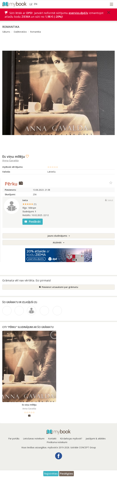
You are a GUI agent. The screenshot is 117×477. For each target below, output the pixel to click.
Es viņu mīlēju (29, 404)
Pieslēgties (66, 473)
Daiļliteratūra (20, 31)
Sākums (6, 31)
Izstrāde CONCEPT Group (83, 447)
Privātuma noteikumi (57, 442)
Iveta (25, 200)
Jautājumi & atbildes (96, 438)
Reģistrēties (51, 473)
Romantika (35, 31)
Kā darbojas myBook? (71, 438)
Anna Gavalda (10, 160)
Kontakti (52, 438)
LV (30, 4)
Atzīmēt (58, 242)
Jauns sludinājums (58, 235)
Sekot (109, 200)
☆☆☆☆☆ (52, 167)
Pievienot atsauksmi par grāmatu (58, 287)
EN (35, 4)
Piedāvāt (32, 221)
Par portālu (13, 438)
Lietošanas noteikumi (33, 438)
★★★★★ (29, 204)
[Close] (108, 12)
